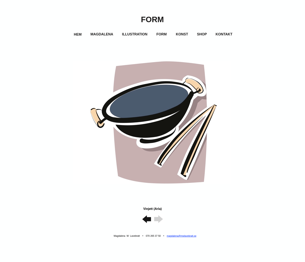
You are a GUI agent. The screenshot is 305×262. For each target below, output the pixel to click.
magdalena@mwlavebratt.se (181, 236)
